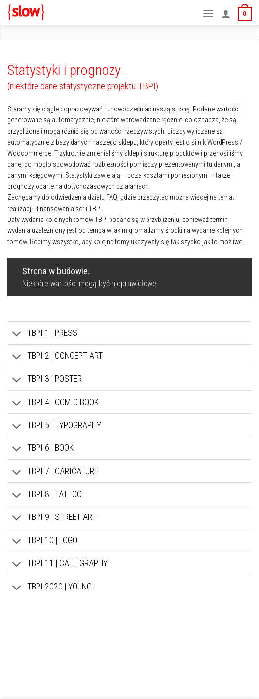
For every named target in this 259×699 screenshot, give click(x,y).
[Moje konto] (226, 14)
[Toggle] (17, 334)
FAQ (111, 197)
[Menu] (208, 13)
